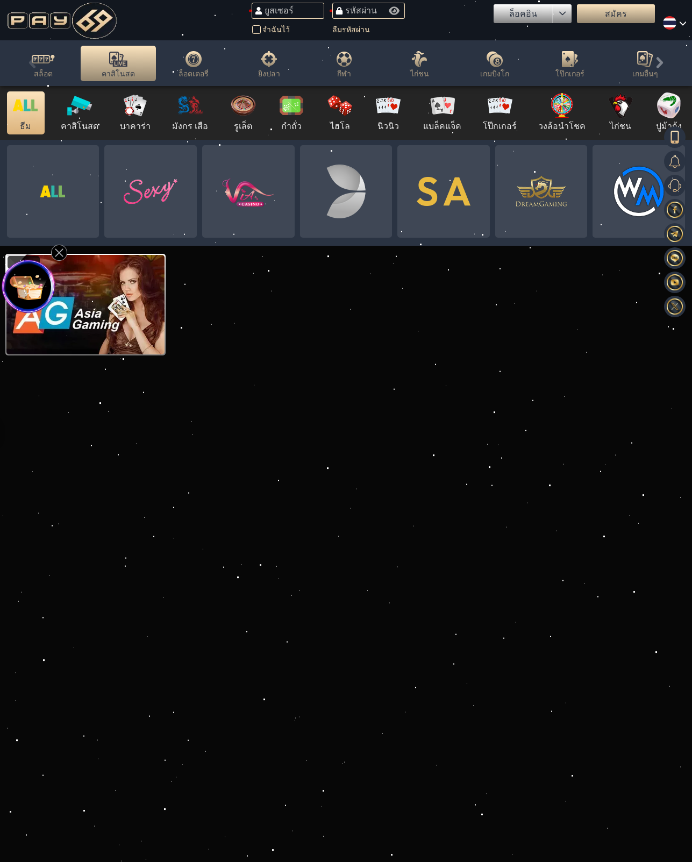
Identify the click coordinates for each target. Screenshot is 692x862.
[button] (32, 65)
